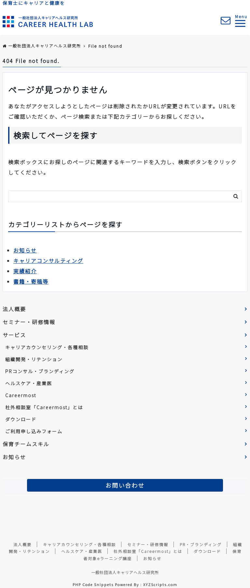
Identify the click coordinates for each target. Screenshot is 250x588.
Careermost (20, 395)
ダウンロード (20, 419)
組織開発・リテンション (33, 359)
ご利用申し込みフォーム (33, 431)
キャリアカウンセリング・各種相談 (47, 347)
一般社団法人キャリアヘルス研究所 (125, 572)
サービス (14, 335)
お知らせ (25, 250)
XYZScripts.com (160, 584)
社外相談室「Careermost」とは (44, 407)
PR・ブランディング (201, 544)
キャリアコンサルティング (48, 260)
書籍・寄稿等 (31, 281)
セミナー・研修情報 (29, 322)
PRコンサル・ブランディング (40, 371)
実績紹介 (25, 271)
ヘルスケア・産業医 (28, 383)
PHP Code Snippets (93, 584)
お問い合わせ (125, 485)
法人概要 (14, 309)
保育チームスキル (26, 444)
